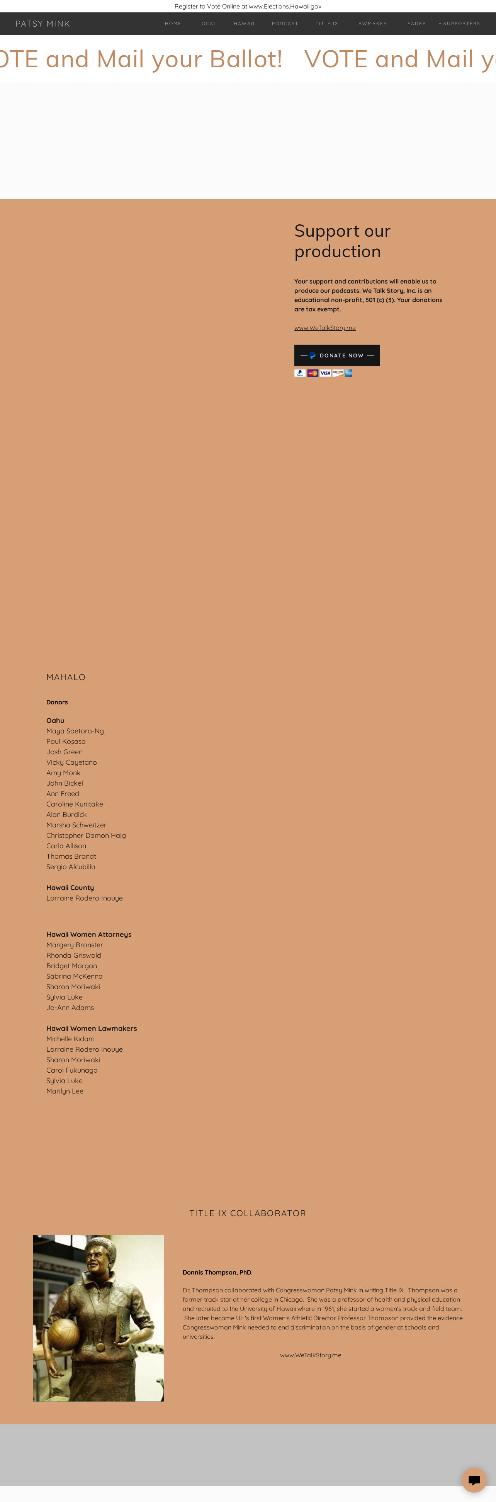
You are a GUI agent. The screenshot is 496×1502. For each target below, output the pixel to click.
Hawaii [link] (244, 23)
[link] (43, 24)
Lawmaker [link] (371, 23)
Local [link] (208, 23)
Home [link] (173, 23)
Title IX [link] (327, 23)
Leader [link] (415, 23)
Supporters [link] (462, 23)
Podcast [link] (285, 23)
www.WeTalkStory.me (325, 327)
